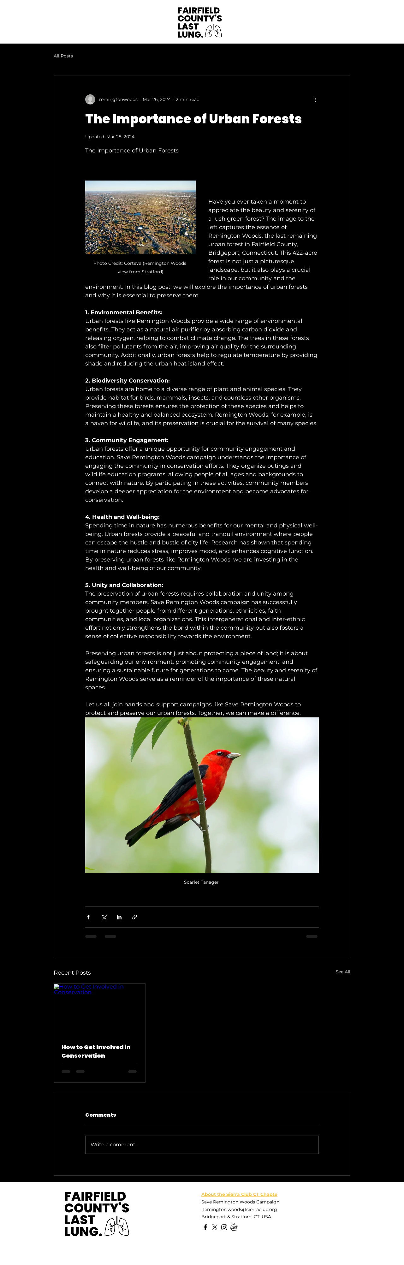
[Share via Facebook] (88, 917)
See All (343, 972)
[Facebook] (205, 1227)
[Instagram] (224, 1227)
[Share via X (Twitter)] (104, 917)
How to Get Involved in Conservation (96, 1051)
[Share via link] (135, 917)
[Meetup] (234, 1227)
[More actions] (315, 99)
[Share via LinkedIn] (119, 917)
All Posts (63, 56)
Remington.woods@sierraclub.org (239, 1209)
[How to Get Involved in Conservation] (99, 1009)
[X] (215, 1227)
